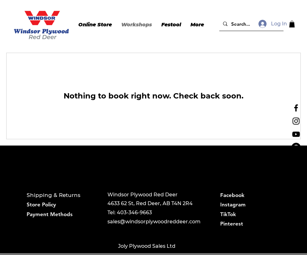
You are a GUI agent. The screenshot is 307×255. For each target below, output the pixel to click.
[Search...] (250, 24)
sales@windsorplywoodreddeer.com (153, 222)
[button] (292, 24)
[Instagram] (296, 121)
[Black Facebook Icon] (296, 108)
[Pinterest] (296, 147)
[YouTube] (296, 134)
